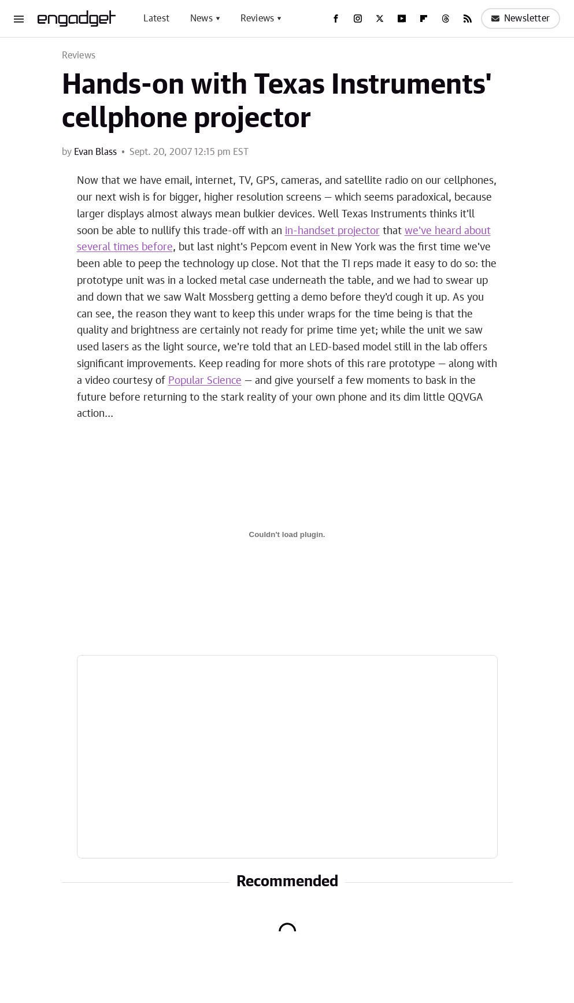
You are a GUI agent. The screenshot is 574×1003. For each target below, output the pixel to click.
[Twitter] (379, 18)
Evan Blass (95, 152)
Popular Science (205, 381)
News (201, 18)
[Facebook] (336, 18)
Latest (156, 18)
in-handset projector (332, 231)
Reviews (257, 18)
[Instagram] (357, 18)
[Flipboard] (423, 18)
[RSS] (467, 18)
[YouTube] (401, 18)
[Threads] (445, 18)
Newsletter (520, 18)
